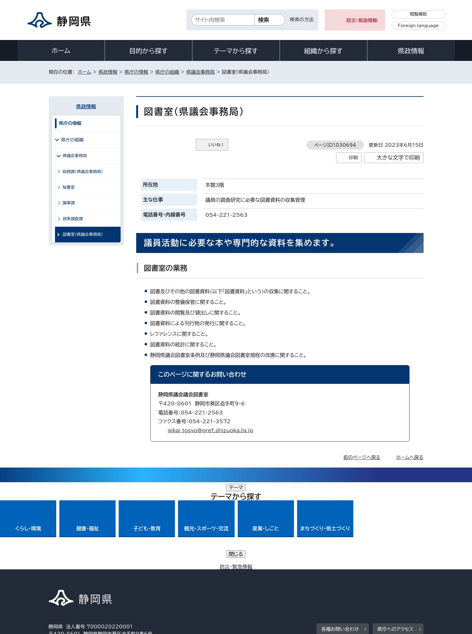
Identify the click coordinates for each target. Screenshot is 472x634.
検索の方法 (302, 19)
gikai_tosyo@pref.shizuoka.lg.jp (210, 430)
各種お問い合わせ (340, 542)
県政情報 (411, 50)
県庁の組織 (167, 72)
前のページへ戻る (361, 457)
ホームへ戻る (409, 457)
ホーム (61, 50)
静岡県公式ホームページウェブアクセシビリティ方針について (257, 580)
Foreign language (418, 25)
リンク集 (350, 580)
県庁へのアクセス (395, 542)
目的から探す (148, 50)
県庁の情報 (136, 72)
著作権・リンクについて (78, 580)
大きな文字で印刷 (398, 157)
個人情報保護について (147, 580)
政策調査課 (73, 219)
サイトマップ (394, 580)
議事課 (69, 203)
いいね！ (217, 145)
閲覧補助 (418, 14)
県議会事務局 (200, 72)
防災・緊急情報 (361, 20)
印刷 (353, 157)
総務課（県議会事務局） (83, 172)
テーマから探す (236, 50)
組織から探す (323, 50)
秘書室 (69, 187)
